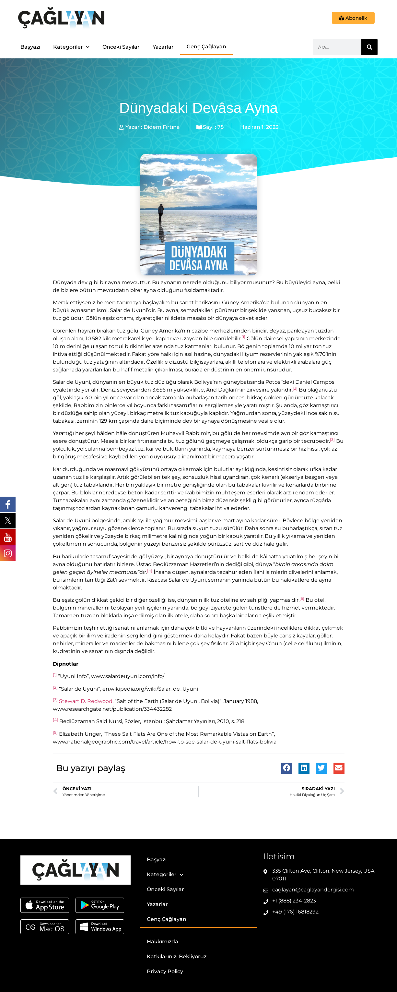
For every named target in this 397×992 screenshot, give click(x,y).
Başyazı (30, 47)
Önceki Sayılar (121, 47)
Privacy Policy (165, 971)
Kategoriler (71, 47)
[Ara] (369, 47)
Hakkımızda (162, 941)
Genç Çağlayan (206, 46)
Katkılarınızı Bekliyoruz (176, 956)
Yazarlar (163, 47)
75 (220, 127)
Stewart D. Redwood (85, 701)
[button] (286, 768)
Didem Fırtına (162, 127)
